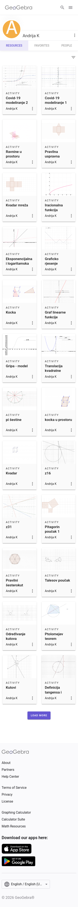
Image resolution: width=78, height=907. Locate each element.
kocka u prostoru (58, 420)
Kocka (11, 312)
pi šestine (13, 420)
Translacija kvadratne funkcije (54, 370)
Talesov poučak (57, 580)
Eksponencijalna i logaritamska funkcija (19, 263)
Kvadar (11, 473)
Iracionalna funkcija (54, 207)
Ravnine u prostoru (14, 154)
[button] (39, 715)
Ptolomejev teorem (54, 636)
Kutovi (11, 687)
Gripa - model (17, 366)
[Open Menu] (70, 7)
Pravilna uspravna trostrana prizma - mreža (58, 159)
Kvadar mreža (17, 205)
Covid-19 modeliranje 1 (56, 100)
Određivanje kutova (15, 636)
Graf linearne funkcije (55, 314)
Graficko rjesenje (52, 261)
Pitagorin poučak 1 (52, 529)
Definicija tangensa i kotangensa (54, 692)
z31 (9, 527)
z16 (48, 473)
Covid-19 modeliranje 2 (17, 100)
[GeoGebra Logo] (18, 7)
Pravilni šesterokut (14, 582)
